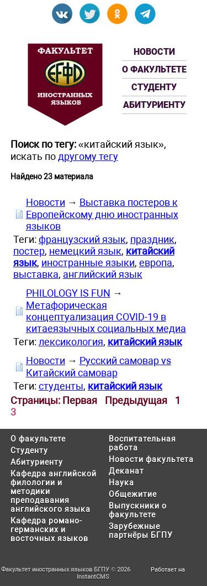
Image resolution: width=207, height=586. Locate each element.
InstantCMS (93, 576)
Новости (154, 51)
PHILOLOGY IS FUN (68, 293)
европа (155, 262)
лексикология (71, 342)
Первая (79, 400)
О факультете (154, 69)
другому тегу (88, 156)
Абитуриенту (154, 105)
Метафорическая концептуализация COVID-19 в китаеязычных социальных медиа (106, 316)
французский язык (82, 239)
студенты (61, 386)
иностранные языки (88, 262)
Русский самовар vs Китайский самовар (98, 366)
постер (29, 251)
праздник (152, 239)
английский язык (102, 274)
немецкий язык (85, 251)
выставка (36, 274)
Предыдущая (136, 400)
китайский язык (145, 342)
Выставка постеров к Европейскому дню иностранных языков (102, 214)
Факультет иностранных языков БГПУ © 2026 (65, 569)
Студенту (154, 87)
